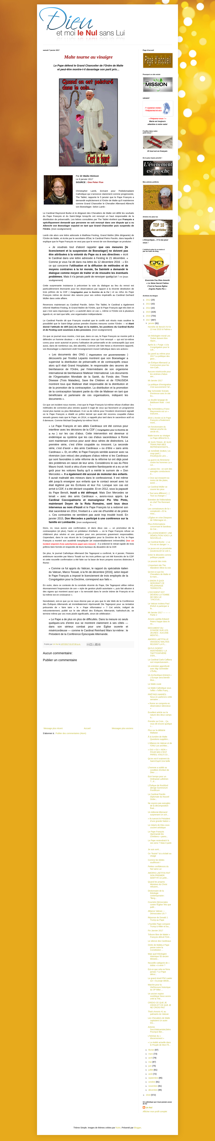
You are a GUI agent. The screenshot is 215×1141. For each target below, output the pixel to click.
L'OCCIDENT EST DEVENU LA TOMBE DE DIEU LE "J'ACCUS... (158, 596)
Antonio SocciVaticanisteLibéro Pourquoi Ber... (159, 1029)
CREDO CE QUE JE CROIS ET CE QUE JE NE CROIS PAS (159, 1005)
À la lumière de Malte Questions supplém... (158, 738)
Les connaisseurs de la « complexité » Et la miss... (159, 511)
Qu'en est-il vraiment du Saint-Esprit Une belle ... (159, 761)
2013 (148, 304)
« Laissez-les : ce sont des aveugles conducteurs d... (160, 471)
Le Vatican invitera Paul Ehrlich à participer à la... (158, 606)
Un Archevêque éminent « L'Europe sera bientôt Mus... (160, 677)
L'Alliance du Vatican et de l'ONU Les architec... (160, 744)
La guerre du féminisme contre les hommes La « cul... (160, 462)
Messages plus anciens (122, 728)
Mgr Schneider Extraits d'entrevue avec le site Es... (159, 393)
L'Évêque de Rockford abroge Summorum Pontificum (158, 788)
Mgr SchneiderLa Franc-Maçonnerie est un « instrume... (159, 411)
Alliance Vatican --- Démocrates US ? (157, 912)
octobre (152, 1082)
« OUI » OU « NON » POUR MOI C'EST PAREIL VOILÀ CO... (158, 752)
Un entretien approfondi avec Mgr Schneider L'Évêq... (158, 668)
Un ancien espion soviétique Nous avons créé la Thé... (159, 996)
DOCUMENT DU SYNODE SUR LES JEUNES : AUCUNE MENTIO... (158, 631)
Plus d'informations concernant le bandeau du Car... (159, 526)
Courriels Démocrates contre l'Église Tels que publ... (159, 904)
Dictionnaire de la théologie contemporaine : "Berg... (156, 894)
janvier (151, 323)
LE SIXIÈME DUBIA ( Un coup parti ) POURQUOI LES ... (159, 453)
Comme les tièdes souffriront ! (156, 861)
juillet (151, 1070)
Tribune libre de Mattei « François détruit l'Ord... (159, 935)
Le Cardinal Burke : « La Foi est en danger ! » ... (159, 543)
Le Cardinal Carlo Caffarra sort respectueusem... (160, 660)
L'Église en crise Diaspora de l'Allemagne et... (160, 518)
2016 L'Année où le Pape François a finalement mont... (159, 420)
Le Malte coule (154, 684)
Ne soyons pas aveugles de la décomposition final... (159, 805)
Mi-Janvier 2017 (155, 380)
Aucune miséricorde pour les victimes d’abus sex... (159, 374)
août (150, 1074)
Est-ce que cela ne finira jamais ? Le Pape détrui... (159, 971)
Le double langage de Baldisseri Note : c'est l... (159, 402)
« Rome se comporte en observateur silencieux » (159, 706)
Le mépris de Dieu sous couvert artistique (158, 826)
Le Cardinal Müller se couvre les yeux (157, 488)
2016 (148, 316)
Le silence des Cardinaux (159, 941)
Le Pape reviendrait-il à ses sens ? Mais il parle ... (160, 843)
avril (150, 1058)
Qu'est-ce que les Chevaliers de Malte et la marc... (159, 574)
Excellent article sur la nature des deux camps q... (160, 714)
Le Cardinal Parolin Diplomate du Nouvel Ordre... (158, 796)
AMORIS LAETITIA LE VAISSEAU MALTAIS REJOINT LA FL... (158, 641)
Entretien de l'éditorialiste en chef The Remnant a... (159, 502)
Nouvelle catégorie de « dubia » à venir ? (158, 964)
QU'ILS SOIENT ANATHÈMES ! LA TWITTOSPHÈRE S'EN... (157, 652)
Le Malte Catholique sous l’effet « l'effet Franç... (159, 689)
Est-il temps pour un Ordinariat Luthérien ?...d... (158, 779)
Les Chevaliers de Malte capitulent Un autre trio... (159, 1020)
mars (150, 1054)
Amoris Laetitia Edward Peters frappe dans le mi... (159, 621)
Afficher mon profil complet (155, 1111)
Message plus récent (53, 728)
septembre (153, 1078)
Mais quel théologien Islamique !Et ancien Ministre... (158, 956)
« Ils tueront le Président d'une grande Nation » (159, 819)
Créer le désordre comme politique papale (159, 556)
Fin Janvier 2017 (155, 930)
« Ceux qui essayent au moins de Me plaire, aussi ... (158, 480)
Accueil (87, 728)
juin (150, 1066)
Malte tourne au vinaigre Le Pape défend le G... (159, 436)
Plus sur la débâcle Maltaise (156, 731)
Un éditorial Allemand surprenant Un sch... (158, 813)
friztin (118, 1127)
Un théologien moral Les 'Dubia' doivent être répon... (159, 338)
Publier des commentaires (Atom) (71, 733)
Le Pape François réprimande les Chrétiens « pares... (158, 834)
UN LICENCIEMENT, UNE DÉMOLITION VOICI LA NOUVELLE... (160, 535)
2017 (148, 320)
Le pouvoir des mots (157, 561)
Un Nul (149, 1107)
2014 (148, 308)
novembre (153, 1086)
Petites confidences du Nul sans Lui (158, 867)
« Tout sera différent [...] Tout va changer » (158, 494)
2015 (148, 312)
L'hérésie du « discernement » (156, 1037)
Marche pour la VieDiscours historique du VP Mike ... (159, 987)
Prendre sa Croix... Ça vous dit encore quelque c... (160, 723)
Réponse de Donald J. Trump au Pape (158, 918)
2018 (148, 1095)
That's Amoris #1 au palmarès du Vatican (158, 1012)
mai (150, 1062)
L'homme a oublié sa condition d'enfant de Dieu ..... (158, 770)
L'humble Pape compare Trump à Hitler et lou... (159, 925)
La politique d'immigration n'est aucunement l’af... (159, 385)
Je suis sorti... (154, 849)
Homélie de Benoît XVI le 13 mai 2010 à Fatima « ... (160, 329)
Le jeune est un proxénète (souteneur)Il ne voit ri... (160, 549)
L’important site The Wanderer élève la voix (159, 566)
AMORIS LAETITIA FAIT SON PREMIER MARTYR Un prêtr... (159, 875)
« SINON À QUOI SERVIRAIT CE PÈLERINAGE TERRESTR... (156, 584)
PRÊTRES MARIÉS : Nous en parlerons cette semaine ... (160, 697)
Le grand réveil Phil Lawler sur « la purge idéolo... (160, 979)
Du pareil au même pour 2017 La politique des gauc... (159, 356)
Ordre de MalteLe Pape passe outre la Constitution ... (158, 947)
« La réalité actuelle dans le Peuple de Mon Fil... (159, 1043)
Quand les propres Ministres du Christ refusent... (157, 884)
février (151, 1050)
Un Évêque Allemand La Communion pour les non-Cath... (159, 365)
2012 (148, 300)
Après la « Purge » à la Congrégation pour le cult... (158, 347)
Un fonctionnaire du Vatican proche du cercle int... (157, 429)
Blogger (137, 1127)
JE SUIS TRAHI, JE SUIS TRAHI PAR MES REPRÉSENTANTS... (159, 444)
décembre (153, 1090)
